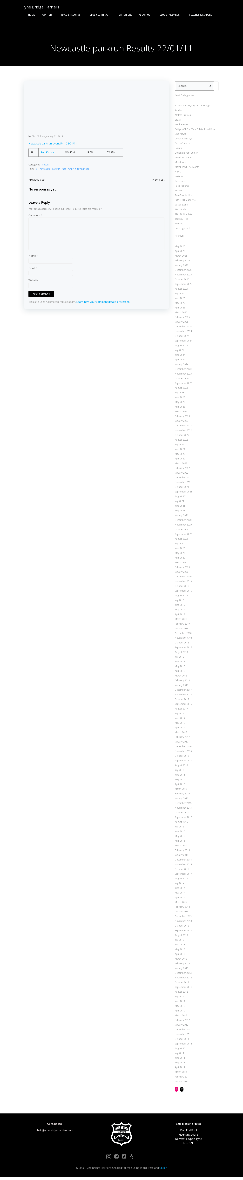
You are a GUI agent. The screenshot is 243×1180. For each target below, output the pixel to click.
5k (37, 171)
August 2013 (180, 936)
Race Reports (181, 187)
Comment (36, 218)
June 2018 (179, 662)
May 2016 (179, 780)
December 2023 (182, 370)
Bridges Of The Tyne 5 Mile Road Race (194, 130)
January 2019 (181, 629)
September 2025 (182, 285)
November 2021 (182, 483)
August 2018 (180, 653)
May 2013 (179, 950)
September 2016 (182, 762)
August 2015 (180, 823)
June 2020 (179, 549)
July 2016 (178, 771)
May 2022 (179, 455)
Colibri (163, 1170)
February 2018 (181, 681)
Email (33, 271)
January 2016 (181, 799)
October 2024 (181, 337)
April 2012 (179, 1012)
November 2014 (182, 865)
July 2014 (178, 884)
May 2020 (179, 554)
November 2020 (182, 526)
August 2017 (180, 710)
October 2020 (181, 530)
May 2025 (179, 304)
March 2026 (180, 257)
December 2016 (182, 747)
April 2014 (179, 898)
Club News (179, 135)
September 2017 (182, 705)
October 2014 (181, 870)
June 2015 (179, 832)
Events (177, 149)
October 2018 (181, 644)
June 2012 (179, 1002)
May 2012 (179, 1007)
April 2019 (179, 615)
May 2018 (179, 667)
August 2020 (180, 540)
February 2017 (181, 738)
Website (34, 283)
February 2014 (181, 908)
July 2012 (178, 997)
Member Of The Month (186, 168)
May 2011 (179, 1063)
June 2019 (179, 606)
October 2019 (181, 587)
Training (178, 224)
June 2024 (179, 356)
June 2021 (179, 507)
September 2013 (182, 931)
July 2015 (178, 828)
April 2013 (179, 955)
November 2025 (182, 276)
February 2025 (181, 318)
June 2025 (179, 299)
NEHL (177, 173)
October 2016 (181, 757)
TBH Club (37, 138)
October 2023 (181, 379)
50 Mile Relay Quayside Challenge (191, 107)
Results (46, 167)
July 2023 (178, 394)
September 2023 (182, 384)
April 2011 (179, 1068)
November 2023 (182, 375)
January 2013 (181, 969)
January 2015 (181, 856)
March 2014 (180, 903)
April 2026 (179, 252)
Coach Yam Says (183, 140)
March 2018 (180, 677)
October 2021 (181, 488)
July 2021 (178, 502)
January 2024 (181, 365)
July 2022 (178, 445)
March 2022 (180, 464)
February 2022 (181, 469)
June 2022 (179, 450)
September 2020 (182, 535)
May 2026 (179, 247)
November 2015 (182, 809)
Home (31, 14)
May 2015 (179, 837)
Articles (178, 111)
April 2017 (179, 728)
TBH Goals (179, 210)
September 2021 (182, 493)
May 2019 (179, 611)
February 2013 (181, 964)
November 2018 (182, 639)
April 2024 (179, 360)
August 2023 (180, 389)
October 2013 (181, 927)
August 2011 (180, 1049)
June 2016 (179, 776)
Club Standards (171, 14)
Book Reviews (181, 125)
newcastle (45, 171)
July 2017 (178, 714)
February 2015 (181, 851)
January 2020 (181, 573)
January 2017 (181, 743)
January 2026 (181, 266)
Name (33, 259)
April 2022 (179, 460)
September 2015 (182, 818)
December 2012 (182, 974)
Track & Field (181, 220)
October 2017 (181, 700)
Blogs (177, 121)
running (72, 171)
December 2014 (182, 861)
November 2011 (182, 1035)
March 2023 (180, 412)
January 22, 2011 (54, 138)
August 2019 (180, 596)
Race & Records (72, 14)
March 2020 (180, 563)
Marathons (180, 163)
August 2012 (180, 993)
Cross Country (181, 144)
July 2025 (178, 294)
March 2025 (180, 313)
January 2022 (181, 474)
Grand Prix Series (183, 158)
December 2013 (182, 917)
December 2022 (182, 427)
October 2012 (181, 983)
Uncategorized (181, 229)
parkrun (56, 171)
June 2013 (179, 946)
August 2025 (180, 290)
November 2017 (182, 695)
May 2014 (179, 894)
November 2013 (182, 922)
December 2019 (182, 578)
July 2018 (178, 658)
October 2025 (181, 280)
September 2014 (182, 875)
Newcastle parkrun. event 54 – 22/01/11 (53, 146)
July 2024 (178, 351)
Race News (180, 182)
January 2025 (181, 323)
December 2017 (182, 691)
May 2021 (179, 511)
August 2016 (180, 766)
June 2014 (179, 889)
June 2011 (179, 1059)
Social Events (181, 206)
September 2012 (182, 988)
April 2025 (179, 309)
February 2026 (181, 261)
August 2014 (180, 879)
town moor (83, 171)
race (64, 171)
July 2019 (178, 601)
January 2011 (181, 1082)
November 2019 (182, 582)
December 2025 (182, 271)
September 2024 (182, 342)
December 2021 (182, 478)
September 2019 (182, 592)
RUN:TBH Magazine (184, 201)
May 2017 (179, 724)
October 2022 (181, 436)
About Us (146, 14)
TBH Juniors (124, 14)
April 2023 (179, 408)
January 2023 (181, 422)
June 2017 (179, 719)
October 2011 (181, 1040)
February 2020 (181, 568)
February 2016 (181, 795)
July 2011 (178, 1054)
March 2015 (180, 846)
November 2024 (182, 332)
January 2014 (181, 912)
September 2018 (182, 648)
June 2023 (179, 398)
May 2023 (179, 403)
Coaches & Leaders (202, 14)
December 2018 (182, 634)
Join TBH (48, 14)
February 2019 (181, 625)
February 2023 (181, 417)
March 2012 (180, 1016)
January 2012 (181, 1026)
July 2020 (178, 544)
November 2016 (182, 752)
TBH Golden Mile (183, 215)
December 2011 (182, 1030)
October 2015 (181, 813)
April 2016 (179, 785)
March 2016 (180, 790)
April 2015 (179, 842)
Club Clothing (100, 14)
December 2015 (182, 804)
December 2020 (182, 521)
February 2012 (181, 1021)
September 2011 (182, 1045)
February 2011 (181, 1078)
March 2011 (180, 1073)
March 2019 (180, 620)
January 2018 (181, 686)
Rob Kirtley (47, 155)
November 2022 (182, 431)
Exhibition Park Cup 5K (186, 154)
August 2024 (180, 346)
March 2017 (180, 733)
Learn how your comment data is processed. (103, 305)
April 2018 (179, 672)
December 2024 (182, 327)
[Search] (209, 87)
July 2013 (178, 941)
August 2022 (180, 441)
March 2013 (180, 960)
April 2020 (179, 559)
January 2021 (181, 516)
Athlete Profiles (182, 116)
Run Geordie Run (183, 196)
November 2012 (182, 979)
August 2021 (180, 497)
